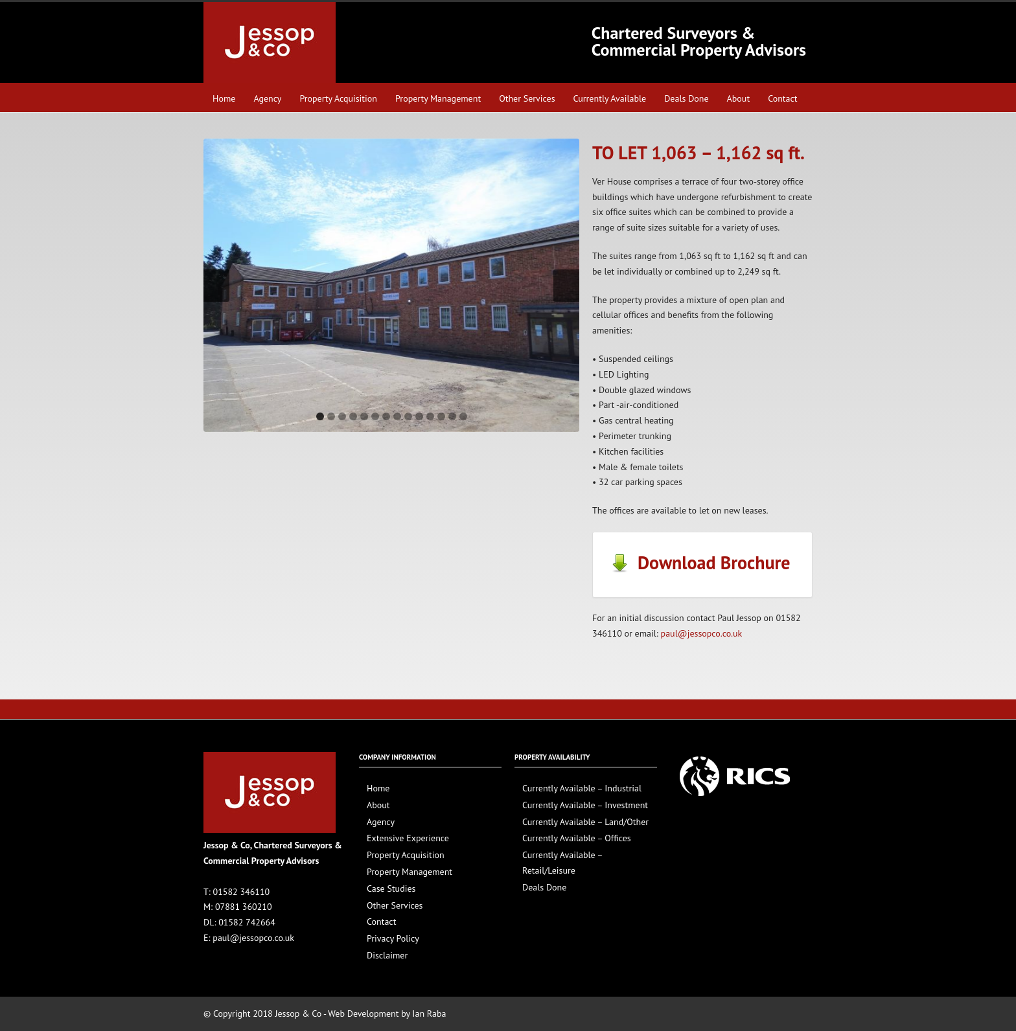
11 (430, 416)
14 (463, 416)
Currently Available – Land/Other (585, 822)
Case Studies (391, 888)
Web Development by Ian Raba (387, 1013)
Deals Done (686, 98)
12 (441, 416)
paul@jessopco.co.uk (702, 633)
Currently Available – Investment (585, 805)
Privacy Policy (393, 938)
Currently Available (610, 98)
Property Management (438, 98)
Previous (216, 285)
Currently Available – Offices (576, 838)
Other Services (527, 98)
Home (224, 98)
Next (566, 285)
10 (419, 416)
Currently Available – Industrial (581, 788)
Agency (267, 98)
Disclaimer (387, 955)
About (738, 98)
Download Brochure (700, 562)
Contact (782, 98)
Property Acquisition (338, 98)
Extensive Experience (408, 838)
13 (452, 416)
